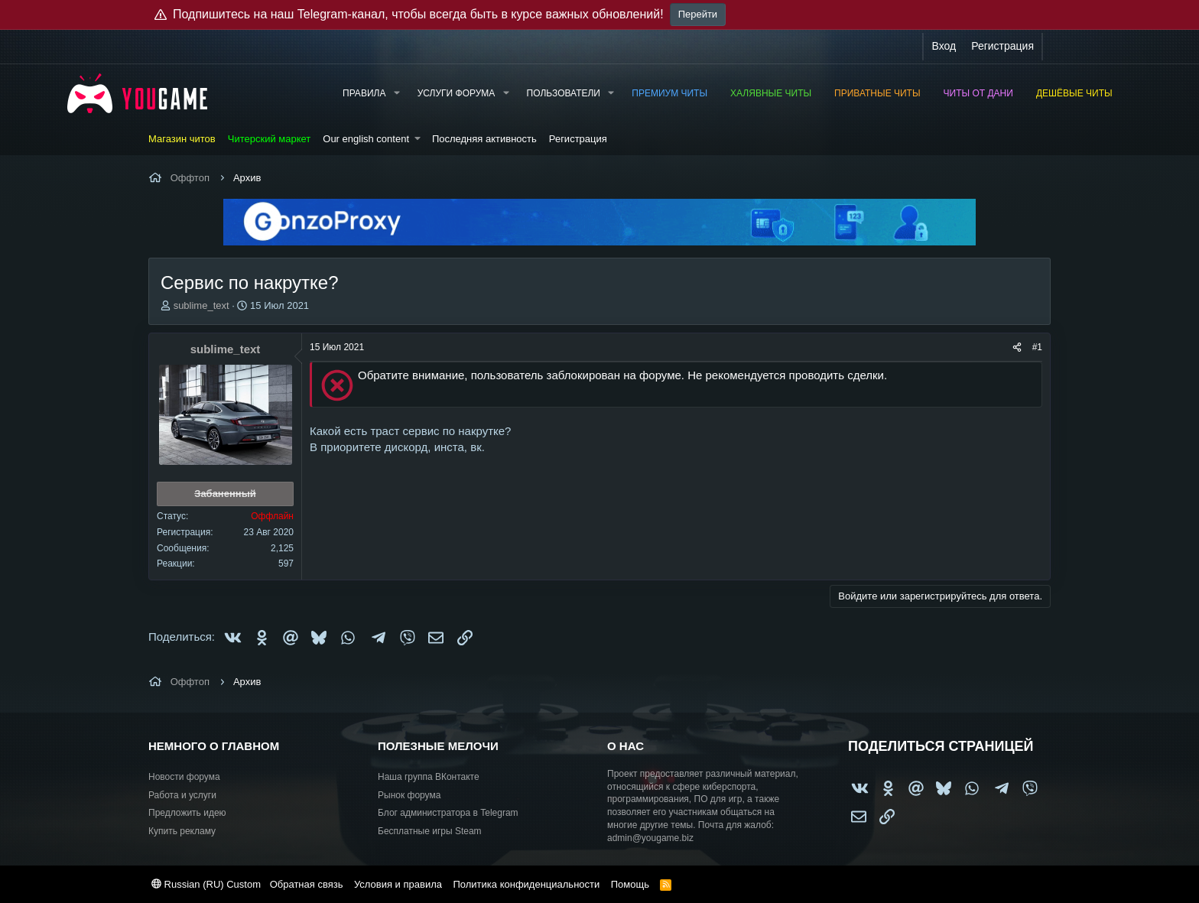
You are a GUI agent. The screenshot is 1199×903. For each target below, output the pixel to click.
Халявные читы (770, 93)
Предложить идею (187, 812)
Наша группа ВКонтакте (428, 776)
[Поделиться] (1017, 347)
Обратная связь (306, 884)
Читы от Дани (978, 93)
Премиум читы (669, 93)
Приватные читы (877, 93)
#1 (1037, 347)
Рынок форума (409, 795)
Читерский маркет (269, 139)
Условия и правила (398, 884)
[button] (396, 93)
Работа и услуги (182, 795)
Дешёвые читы (1074, 93)
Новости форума (184, 776)
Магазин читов (182, 139)
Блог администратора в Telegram (448, 812)
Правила (364, 93)
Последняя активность (484, 139)
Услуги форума (457, 93)
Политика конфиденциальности (526, 884)
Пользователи (563, 93)
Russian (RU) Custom (206, 884)
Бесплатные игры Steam (430, 831)
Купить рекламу (182, 831)
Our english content (366, 139)
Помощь (630, 884)
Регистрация (578, 139)
